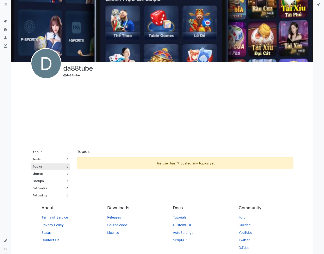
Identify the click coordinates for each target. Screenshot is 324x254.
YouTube (245, 232)
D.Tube (244, 248)
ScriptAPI (180, 240)
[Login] (318, 5)
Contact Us (50, 240)
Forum (243, 217)
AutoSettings (183, 232)
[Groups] (5, 46)
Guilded (245, 225)
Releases (114, 217)
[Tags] (5, 21)
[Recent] (5, 13)
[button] (5, 240)
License (113, 232)
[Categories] (5, 5)
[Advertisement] (162, 118)
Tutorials (179, 217)
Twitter (244, 240)
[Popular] (5, 29)
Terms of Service (55, 217)
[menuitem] (318, 5)
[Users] (5, 38)
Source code (117, 225)
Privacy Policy (53, 225)
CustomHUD (183, 225)
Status (46, 232)
